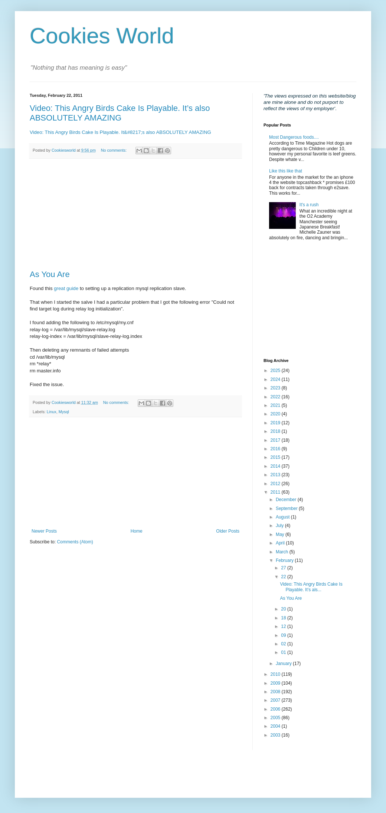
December (287, 499)
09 (284, 635)
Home (137, 531)
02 (284, 643)
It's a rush (309, 204)
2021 (276, 405)
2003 (276, 735)
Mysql (64, 411)
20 (284, 609)
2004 (276, 726)
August (283, 517)
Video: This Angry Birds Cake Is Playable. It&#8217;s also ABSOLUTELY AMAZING (120, 132)
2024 (276, 379)
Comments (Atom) (75, 541)
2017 (276, 440)
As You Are (50, 274)
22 (284, 576)
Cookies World (102, 35)
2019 (276, 422)
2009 (276, 683)
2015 (276, 457)
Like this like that (285, 171)
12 (284, 626)
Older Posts (227, 531)
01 (284, 652)
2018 (276, 431)
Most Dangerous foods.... (294, 137)
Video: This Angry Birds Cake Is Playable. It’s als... (311, 587)
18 (284, 618)
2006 (276, 709)
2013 (276, 474)
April (281, 543)
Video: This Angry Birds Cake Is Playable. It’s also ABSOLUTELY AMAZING (120, 112)
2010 (276, 674)
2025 (276, 370)
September (287, 508)
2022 (276, 396)
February (285, 560)
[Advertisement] (135, 214)
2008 (276, 691)
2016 (276, 448)
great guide (66, 288)
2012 (276, 483)
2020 (276, 414)
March (283, 551)
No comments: (114, 150)
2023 (276, 388)
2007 (276, 700)
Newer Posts (44, 531)
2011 (276, 492)
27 (284, 567)
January (284, 663)
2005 (276, 717)
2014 (276, 466)
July (280, 525)
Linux (51, 411)
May (280, 534)
